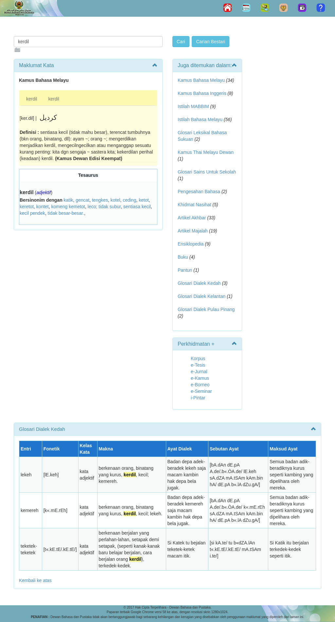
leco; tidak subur (104, 206)
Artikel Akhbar (192, 217)
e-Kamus (200, 378)
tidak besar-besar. (66, 213)
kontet (42, 206)
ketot (144, 200)
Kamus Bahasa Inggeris (202, 93)
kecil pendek (32, 213)
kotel (115, 200)
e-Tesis (198, 365)
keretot (27, 206)
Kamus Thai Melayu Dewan (206, 152)
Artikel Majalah (193, 230)
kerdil (31, 98)
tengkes (100, 200)
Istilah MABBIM (193, 106)
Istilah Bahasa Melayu (200, 119)
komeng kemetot (68, 206)
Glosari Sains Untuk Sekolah (207, 171)
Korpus (198, 358)
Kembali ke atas (35, 580)
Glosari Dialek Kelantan (201, 296)
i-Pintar (198, 397)
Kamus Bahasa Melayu (202, 80)
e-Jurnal (199, 371)
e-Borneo (200, 384)
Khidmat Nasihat (194, 204)
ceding (129, 200)
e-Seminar (201, 391)
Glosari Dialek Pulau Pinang (206, 309)
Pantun (185, 270)
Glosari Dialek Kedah (199, 283)
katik (68, 200)
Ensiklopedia (190, 244)
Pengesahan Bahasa (199, 191)
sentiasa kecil (137, 206)
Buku (183, 257)
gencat (82, 200)
